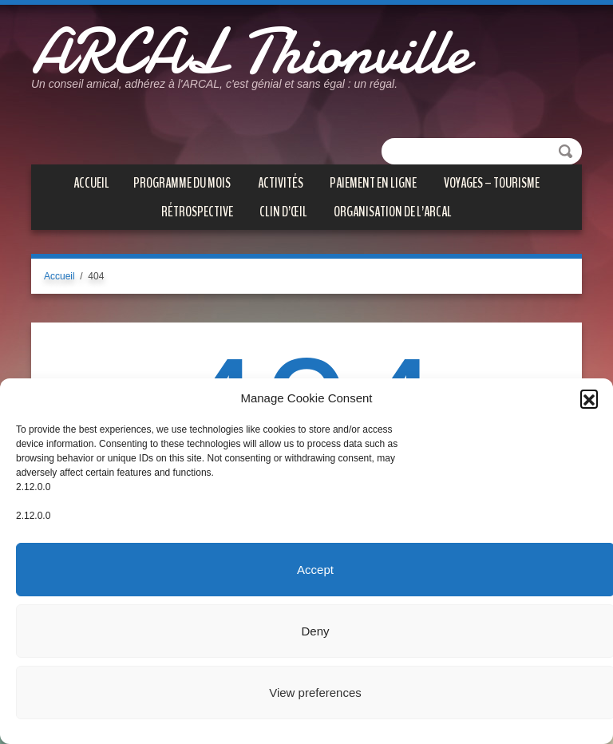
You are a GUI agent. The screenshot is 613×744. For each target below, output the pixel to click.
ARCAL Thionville (250, 52)
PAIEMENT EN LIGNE (373, 182)
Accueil (91, 182)
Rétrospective (197, 211)
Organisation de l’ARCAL (393, 211)
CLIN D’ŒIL (283, 211)
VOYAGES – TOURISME (492, 182)
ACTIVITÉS (280, 182)
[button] (589, 398)
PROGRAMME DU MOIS (182, 182)
